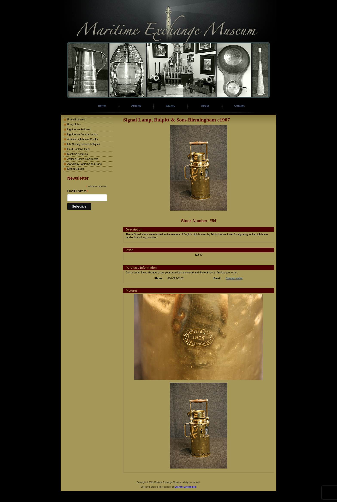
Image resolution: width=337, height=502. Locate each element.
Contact (239, 105)
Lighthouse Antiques (78, 129)
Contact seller (234, 278)
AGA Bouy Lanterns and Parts (84, 163)
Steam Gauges (75, 168)
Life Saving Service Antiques (83, 144)
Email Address (77, 191)
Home (102, 105)
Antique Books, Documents (82, 159)
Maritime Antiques (77, 154)
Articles (136, 105)
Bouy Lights (74, 124)
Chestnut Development (185, 487)
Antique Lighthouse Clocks (82, 139)
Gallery (170, 105)
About (205, 105)
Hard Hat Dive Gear (78, 149)
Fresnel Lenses (76, 119)
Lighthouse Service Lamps (82, 134)
